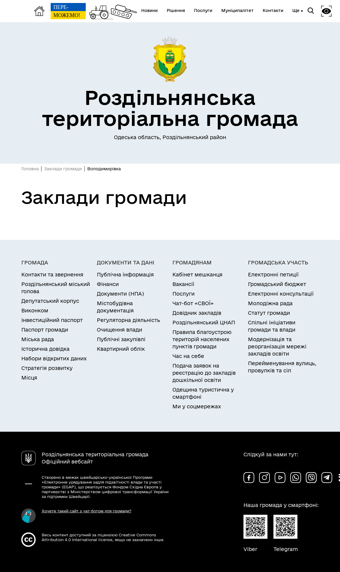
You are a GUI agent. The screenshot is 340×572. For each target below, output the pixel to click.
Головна (30, 168)
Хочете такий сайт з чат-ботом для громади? (86, 511)
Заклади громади (63, 168)
